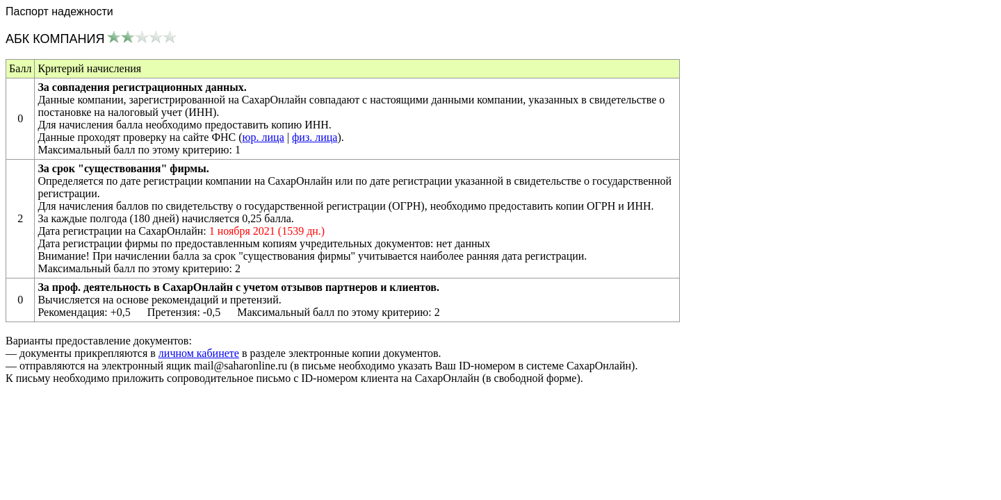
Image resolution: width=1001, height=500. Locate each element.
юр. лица (263, 137)
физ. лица (314, 137)
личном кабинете (198, 353)
